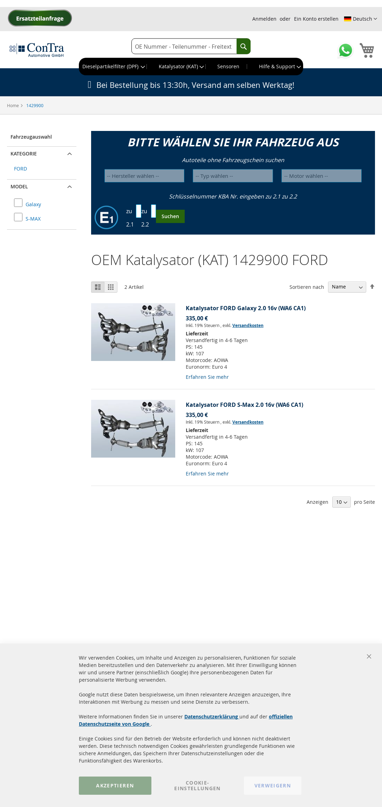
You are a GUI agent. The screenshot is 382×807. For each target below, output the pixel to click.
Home (13, 105)
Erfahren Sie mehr (207, 377)
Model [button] (19, 186)
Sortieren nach (306, 286)
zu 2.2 (145, 217)
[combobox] (191, 46)
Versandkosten (248, 325)
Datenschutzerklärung (211, 716)
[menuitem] (113, 66)
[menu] (191, 66)
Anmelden (264, 18)
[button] (360, 19)
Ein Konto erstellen (316, 18)
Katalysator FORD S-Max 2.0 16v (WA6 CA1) (244, 405)
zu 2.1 (130, 217)
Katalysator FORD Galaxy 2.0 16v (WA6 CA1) (246, 308)
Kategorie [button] (24, 153)
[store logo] (37, 50)
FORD (20, 168)
